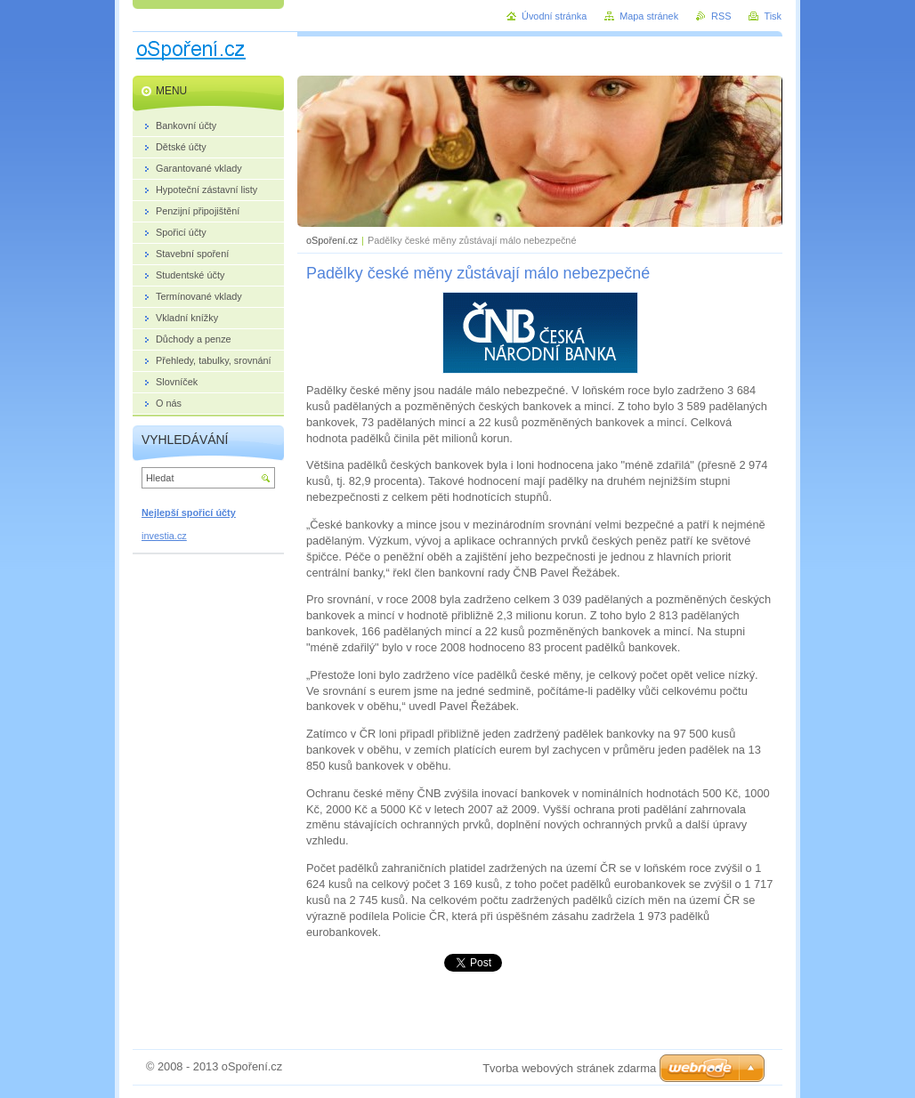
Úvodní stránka (554, 16)
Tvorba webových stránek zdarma (569, 1068)
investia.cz (164, 535)
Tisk (772, 16)
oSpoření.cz (332, 240)
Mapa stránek (648, 16)
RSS (721, 16)
